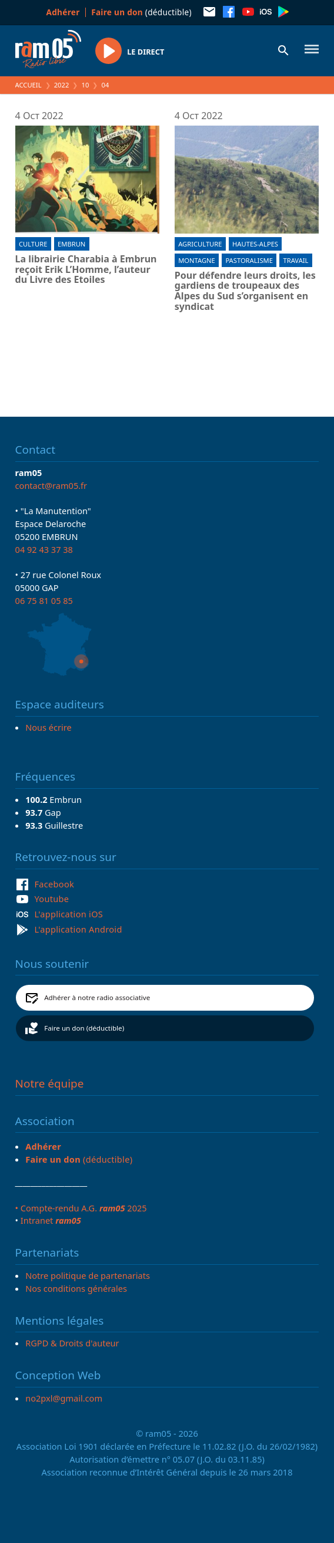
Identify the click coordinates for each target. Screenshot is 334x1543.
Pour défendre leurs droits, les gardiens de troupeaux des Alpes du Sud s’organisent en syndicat (245, 291)
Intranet (51, 1220)
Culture (33, 243)
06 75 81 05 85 (44, 600)
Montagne (196, 260)
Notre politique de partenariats (87, 1275)
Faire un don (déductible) (84, 1028)
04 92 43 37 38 (44, 549)
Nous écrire (48, 727)
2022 (61, 84)
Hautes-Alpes (255, 243)
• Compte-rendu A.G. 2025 (81, 1208)
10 (85, 84)
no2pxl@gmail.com (63, 1398)
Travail (295, 260)
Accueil (28, 84)
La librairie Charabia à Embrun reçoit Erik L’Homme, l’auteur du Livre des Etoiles (86, 269)
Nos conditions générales (76, 1288)
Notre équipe (49, 1083)
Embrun (71, 243)
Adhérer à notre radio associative (97, 997)
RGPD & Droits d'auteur (72, 1343)
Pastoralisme (249, 260)
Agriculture (200, 243)
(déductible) (141, 12)
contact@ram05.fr (51, 485)
